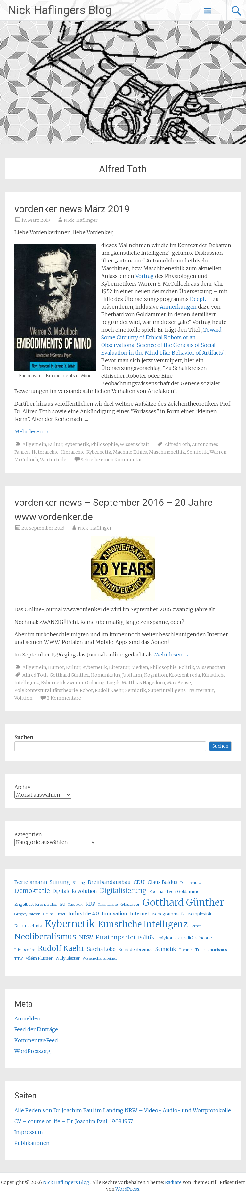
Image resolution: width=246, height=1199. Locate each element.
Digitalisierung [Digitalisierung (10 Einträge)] (123, 891)
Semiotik (197, 452)
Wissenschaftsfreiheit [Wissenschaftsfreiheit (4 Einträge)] (100, 958)
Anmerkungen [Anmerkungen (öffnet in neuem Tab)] (179, 306)
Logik (113, 683)
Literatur (119, 667)
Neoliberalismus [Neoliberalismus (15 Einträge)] (45, 937)
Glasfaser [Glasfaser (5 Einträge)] (130, 904)
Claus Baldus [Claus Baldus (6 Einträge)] (162, 882)
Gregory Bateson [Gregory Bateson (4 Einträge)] (27, 914)
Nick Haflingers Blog (59, 10)
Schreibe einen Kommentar (111, 460)
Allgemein (34, 444)
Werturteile (53, 460)
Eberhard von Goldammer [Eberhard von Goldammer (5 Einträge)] (175, 891)
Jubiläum (132, 675)
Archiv (22, 787)
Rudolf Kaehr (109, 690)
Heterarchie (45, 452)
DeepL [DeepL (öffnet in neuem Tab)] (198, 299)
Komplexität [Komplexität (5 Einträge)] (200, 914)
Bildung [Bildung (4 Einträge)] (79, 883)
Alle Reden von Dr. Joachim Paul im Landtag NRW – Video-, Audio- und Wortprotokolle (122, 1110)
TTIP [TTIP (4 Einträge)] (18, 958)
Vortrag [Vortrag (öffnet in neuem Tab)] (144, 276)
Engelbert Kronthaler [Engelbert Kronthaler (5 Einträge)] (35, 904)
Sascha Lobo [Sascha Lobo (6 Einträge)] (101, 949)
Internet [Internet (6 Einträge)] (139, 914)
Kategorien (28, 834)
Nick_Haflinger (81, 220)
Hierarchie (73, 452)
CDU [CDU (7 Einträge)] (139, 882)
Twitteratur (201, 690)
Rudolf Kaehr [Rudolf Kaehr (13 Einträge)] (61, 948)
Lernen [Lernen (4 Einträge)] (196, 926)
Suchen (23, 737)
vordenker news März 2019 (72, 208)
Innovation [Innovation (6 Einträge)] (114, 914)
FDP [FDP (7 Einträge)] (90, 904)
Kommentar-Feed (36, 1040)
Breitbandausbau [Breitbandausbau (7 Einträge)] (109, 882)
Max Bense (179, 683)
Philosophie (104, 444)
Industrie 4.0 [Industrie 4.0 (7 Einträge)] (83, 913)
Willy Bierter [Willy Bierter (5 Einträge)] (67, 958)
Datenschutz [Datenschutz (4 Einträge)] (190, 883)
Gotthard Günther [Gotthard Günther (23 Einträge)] (183, 902)
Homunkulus (105, 675)
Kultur (55, 444)
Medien (139, 667)
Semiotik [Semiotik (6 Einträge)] (165, 949)
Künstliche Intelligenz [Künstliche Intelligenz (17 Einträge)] (143, 924)
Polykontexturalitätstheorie (46, 690)
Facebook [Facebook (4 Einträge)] (75, 905)
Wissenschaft (134, 444)
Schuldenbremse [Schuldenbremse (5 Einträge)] (135, 949)
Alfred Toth (177, 444)
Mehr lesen (31, 431)
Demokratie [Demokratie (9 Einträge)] (32, 891)
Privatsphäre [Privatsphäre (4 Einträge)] (24, 950)
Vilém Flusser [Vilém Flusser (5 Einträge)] (39, 958)
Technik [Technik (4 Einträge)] (186, 950)
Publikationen (32, 1143)
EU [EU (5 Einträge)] (62, 904)
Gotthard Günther (69, 675)
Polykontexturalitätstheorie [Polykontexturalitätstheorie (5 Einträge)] (184, 938)
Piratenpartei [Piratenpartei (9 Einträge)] (115, 937)
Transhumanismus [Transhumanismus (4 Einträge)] (211, 950)
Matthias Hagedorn (143, 683)
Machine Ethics (130, 452)
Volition (23, 698)
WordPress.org (32, 1051)
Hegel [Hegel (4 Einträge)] (60, 914)
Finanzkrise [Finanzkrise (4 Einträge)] (108, 905)
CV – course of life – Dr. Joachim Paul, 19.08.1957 (73, 1121)
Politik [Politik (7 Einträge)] (146, 937)
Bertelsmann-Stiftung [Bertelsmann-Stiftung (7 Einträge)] (42, 882)
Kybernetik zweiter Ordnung (73, 683)
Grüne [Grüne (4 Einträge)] (48, 914)
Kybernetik (76, 444)
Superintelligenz (167, 690)
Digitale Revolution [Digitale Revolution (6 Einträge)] (75, 891)
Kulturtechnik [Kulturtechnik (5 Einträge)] (28, 926)
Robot (86, 690)
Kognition (155, 675)
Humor (56, 667)
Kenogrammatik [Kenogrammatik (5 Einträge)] (168, 914)
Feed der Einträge (36, 1029)
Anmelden (27, 1018)
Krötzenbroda (184, 675)
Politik (186, 667)
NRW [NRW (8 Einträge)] (86, 937)
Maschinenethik (167, 452)
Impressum (28, 1132)
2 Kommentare (64, 698)
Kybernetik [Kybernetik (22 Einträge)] (70, 924)
